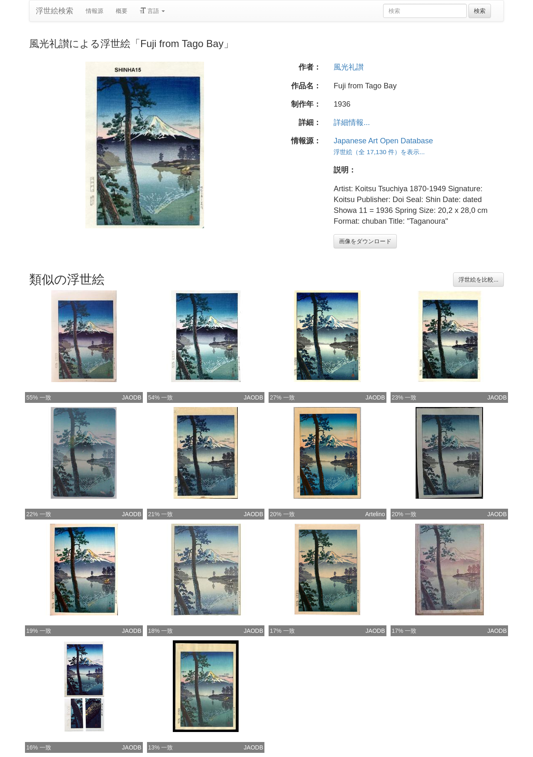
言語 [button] (152, 10)
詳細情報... (352, 122)
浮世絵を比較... (478, 279)
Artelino (375, 514)
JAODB (132, 397)
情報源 (94, 10)
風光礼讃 (349, 67)
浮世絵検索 (54, 11)
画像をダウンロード (365, 241)
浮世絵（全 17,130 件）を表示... (379, 151)
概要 (121, 10)
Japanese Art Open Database (383, 141)
